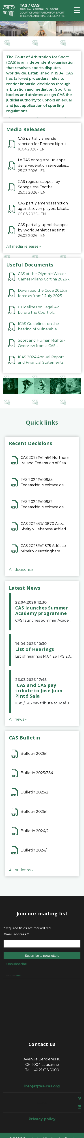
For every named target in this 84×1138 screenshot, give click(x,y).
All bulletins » (21, 870)
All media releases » (23, 246)
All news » (18, 719)
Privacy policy (42, 1119)
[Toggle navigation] (76, 10)
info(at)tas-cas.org (42, 1086)
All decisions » (21, 569)
